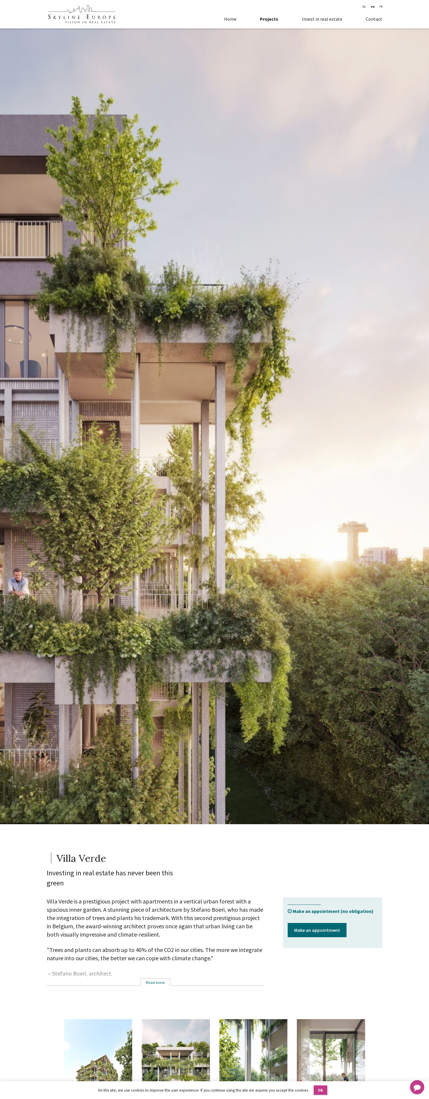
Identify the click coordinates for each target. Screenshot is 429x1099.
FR (381, 7)
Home (230, 19)
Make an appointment (317, 930)
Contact (374, 19)
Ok (320, 1090)
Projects (269, 19)
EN (373, 7)
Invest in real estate (322, 19)
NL (364, 7)
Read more (155, 982)
